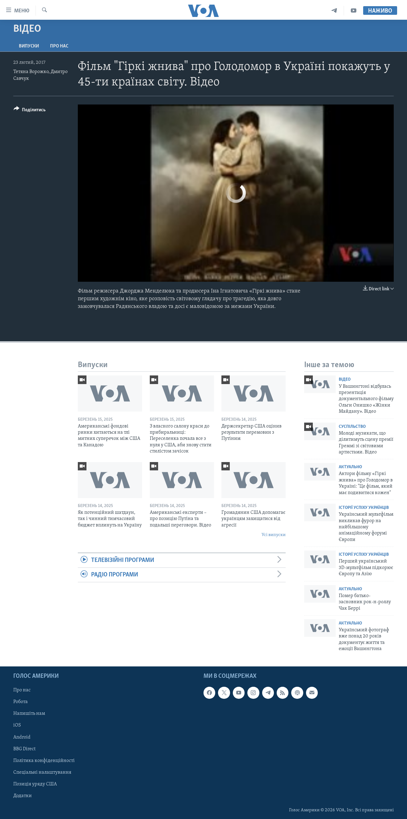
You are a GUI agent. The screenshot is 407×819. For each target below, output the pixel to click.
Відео (344, 379)
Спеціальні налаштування (42, 772)
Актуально (350, 467)
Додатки (22, 795)
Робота (20, 701)
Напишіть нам (29, 713)
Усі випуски (274, 535)
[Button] (30, 110)
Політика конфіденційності (44, 760)
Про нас (59, 46)
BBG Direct (24, 748)
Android (22, 737)
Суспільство (352, 426)
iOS (17, 725)
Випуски (29, 46)
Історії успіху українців (364, 508)
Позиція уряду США (35, 783)
